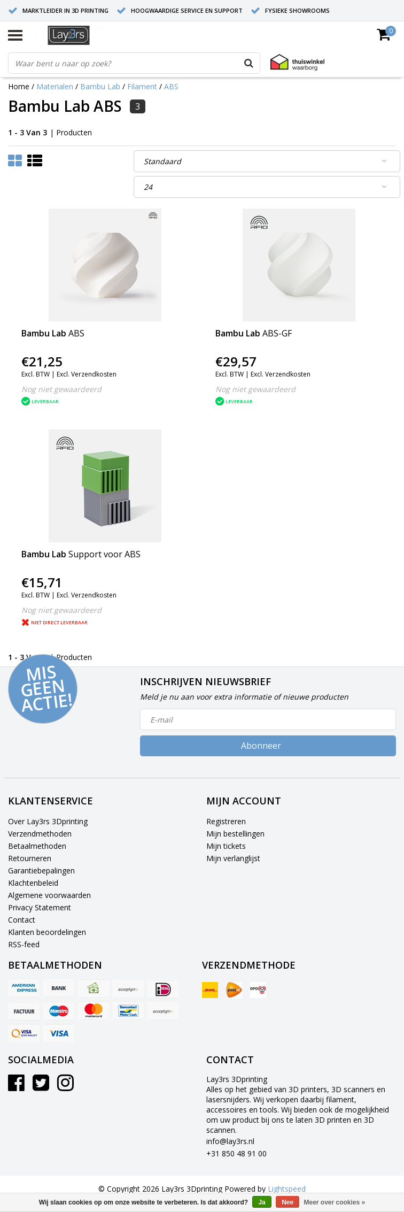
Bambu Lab (100, 86)
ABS (171, 86)
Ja (261, 1202)
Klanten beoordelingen (47, 932)
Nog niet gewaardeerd (61, 389)
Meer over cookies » (335, 1202)
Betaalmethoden (37, 846)
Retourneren (29, 858)
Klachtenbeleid (33, 883)
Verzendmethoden (40, 834)
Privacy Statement (39, 907)
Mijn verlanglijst (233, 858)
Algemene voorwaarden (49, 895)
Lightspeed (287, 1189)
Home (18, 86)
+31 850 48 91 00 (236, 1153)
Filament (142, 86)
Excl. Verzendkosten (86, 374)
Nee (287, 1202)
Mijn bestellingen (235, 834)
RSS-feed (24, 944)
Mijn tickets (226, 846)
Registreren (226, 821)
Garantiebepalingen (41, 870)
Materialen (54, 86)
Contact (21, 920)
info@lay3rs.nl (230, 1141)
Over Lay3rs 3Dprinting (48, 821)
